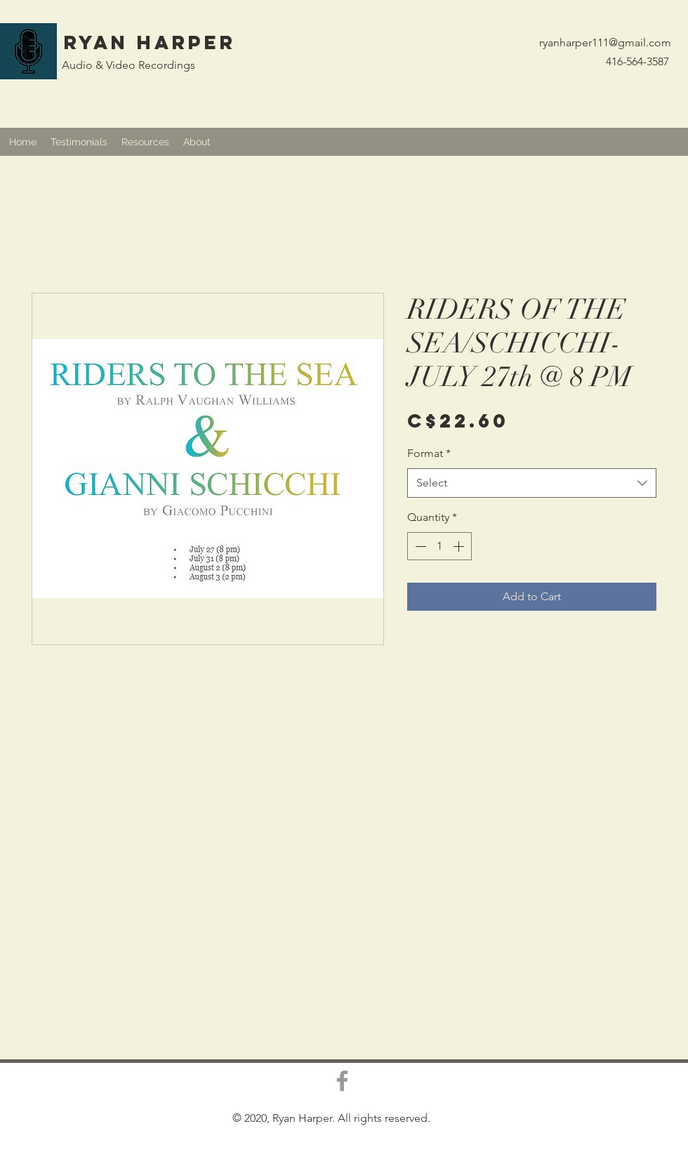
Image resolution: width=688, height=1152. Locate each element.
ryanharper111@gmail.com (605, 42)
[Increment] (460, 546)
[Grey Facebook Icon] (342, 1080)
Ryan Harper (150, 42)
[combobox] (531, 483)
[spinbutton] (439, 546)
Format (429, 453)
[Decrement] (419, 546)
